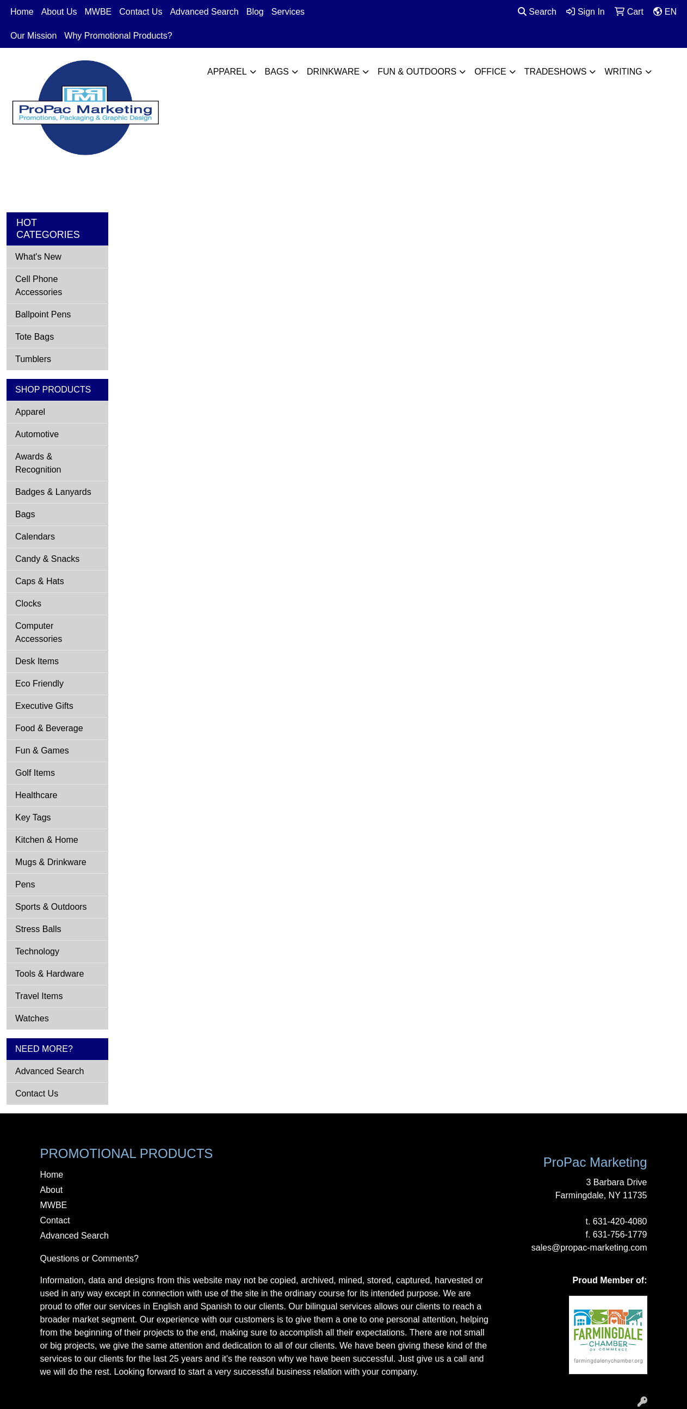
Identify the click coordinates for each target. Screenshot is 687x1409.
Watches (32, 1018)
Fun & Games (42, 750)
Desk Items (37, 661)
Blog (255, 11)
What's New (38, 256)
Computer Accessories (38, 632)
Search (537, 11)
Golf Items (35, 772)
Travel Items (39, 996)
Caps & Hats (39, 581)
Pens (25, 884)
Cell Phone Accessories (38, 285)
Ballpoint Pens (43, 314)
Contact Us (140, 11)
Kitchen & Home (46, 839)
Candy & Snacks (47, 558)
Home (22, 11)
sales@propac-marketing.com (589, 1247)
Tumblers (33, 359)
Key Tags (33, 817)
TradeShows (555, 71)
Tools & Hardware (49, 973)
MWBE (98, 11)
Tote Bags (34, 336)
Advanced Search (204, 11)
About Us (59, 11)
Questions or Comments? (89, 1258)
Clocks (28, 603)
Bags (277, 71)
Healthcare (36, 795)
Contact (55, 1220)
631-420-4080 (620, 1221)
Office (490, 71)
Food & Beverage (49, 728)
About (51, 1189)
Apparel (227, 71)
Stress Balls (38, 929)
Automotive (37, 434)
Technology (37, 951)
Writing (623, 71)
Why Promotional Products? (118, 35)
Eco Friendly (39, 683)
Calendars (35, 536)
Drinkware (333, 71)
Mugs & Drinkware (50, 862)
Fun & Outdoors (416, 71)
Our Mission (33, 35)
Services (288, 11)
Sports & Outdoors (51, 906)
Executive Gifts (44, 705)
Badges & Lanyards (53, 492)
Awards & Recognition (38, 463)
